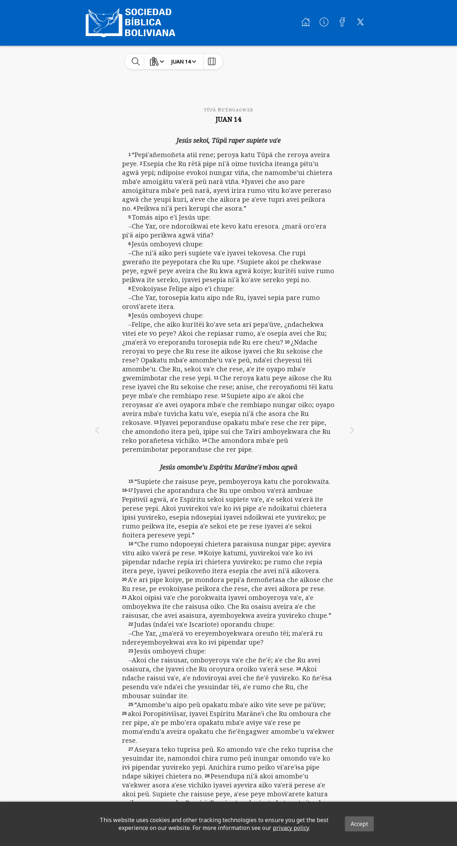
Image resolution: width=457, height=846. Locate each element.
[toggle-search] (135, 61)
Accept (359, 824)
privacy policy (291, 828)
